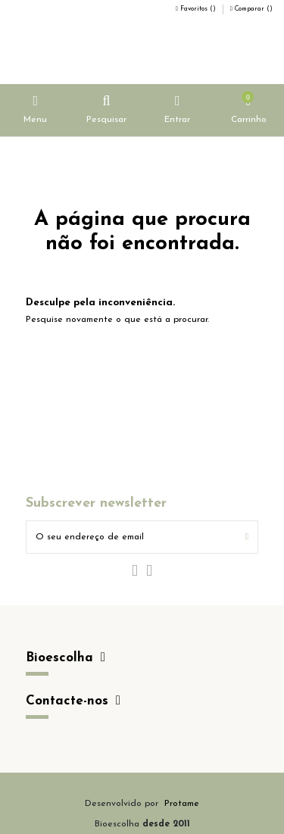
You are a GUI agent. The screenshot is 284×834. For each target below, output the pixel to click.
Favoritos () (197, 9)
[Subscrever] (246, 537)
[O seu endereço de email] (131, 537)
